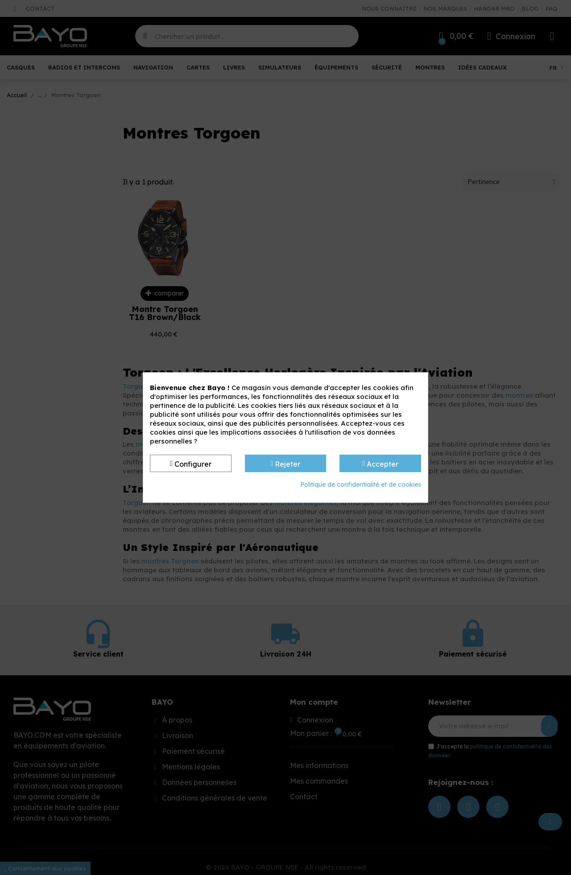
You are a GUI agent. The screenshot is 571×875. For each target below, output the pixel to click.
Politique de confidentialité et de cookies (360, 485)
